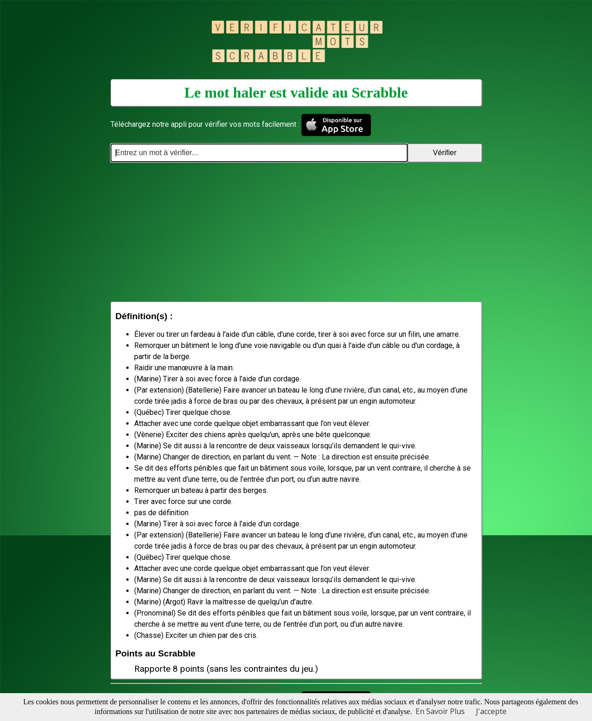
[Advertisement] (296, 232)
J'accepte (491, 711)
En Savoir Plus (440, 711)
